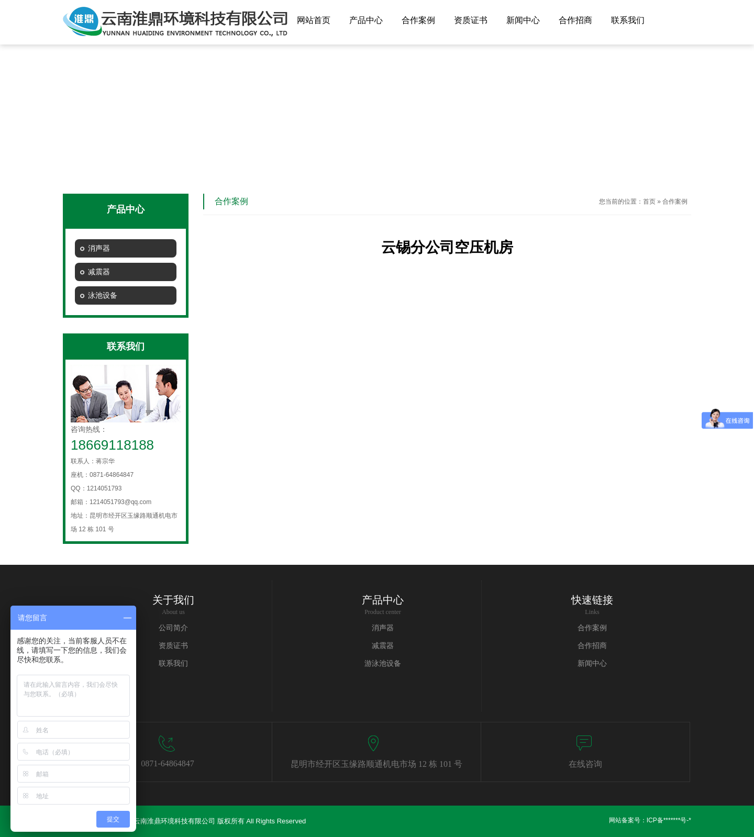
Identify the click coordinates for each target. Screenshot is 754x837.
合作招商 (575, 20)
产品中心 (366, 20)
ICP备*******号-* (669, 820)
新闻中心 (523, 20)
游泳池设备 (382, 663)
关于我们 (173, 600)
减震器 (383, 646)
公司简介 (173, 628)
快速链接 (592, 600)
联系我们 (628, 20)
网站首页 (313, 20)
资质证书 (470, 20)
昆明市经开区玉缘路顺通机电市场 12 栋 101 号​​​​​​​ (376, 764)
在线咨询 (585, 764)
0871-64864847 (167, 763)
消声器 (383, 628)
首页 (649, 201)
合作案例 (418, 20)
